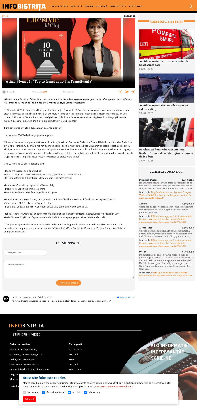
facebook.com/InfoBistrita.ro (34, 369)
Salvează (29, 399)
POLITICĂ (76, 6)
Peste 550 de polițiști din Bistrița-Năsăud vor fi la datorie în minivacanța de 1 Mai (165, 274)
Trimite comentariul (68, 282)
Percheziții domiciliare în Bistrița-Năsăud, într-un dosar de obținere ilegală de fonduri (166, 153)
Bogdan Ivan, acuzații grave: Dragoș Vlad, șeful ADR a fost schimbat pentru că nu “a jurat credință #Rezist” (165, 195)
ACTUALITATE (59, 6)
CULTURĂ (101, 6)
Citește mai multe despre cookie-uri (114, 386)
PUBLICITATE (118, 6)
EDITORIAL (135, 6)
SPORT (89, 6)
